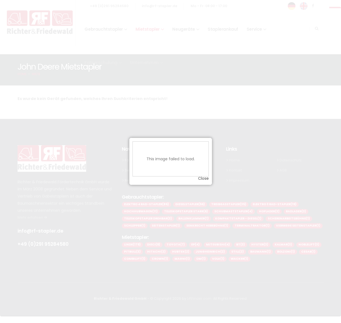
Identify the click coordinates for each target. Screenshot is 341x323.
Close (203, 176)
